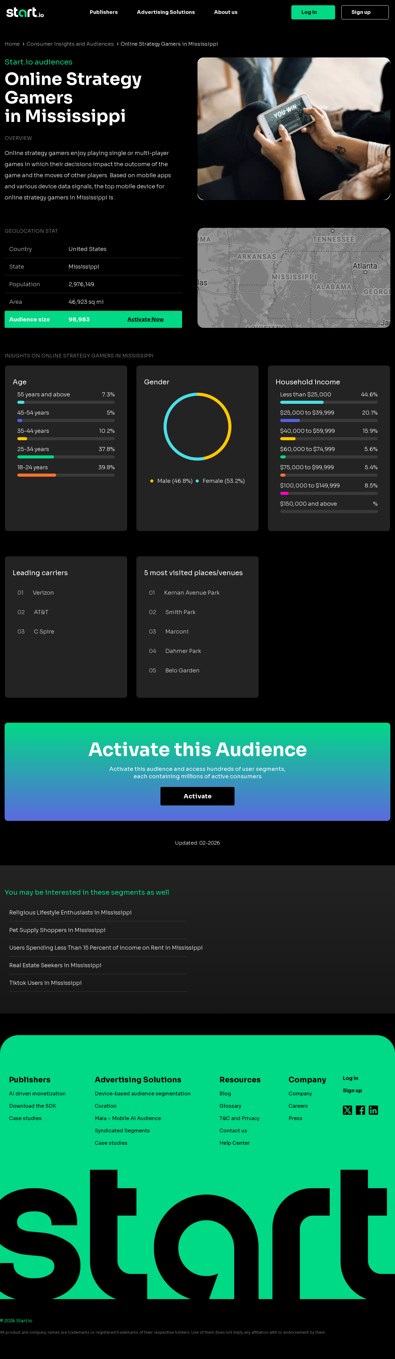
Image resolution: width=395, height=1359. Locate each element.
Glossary (230, 1106)
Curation (106, 1106)
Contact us (233, 1130)
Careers (298, 1106)
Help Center (234, 1143)
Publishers (104, 12)
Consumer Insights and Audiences (70, 44)
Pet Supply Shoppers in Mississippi (57, 930)
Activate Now (145, 319)
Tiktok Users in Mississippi (45, 983)
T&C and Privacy (239, 1118)
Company (305, 1080)
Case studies (25, 1118)
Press (295, 1118)
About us (226, 12)
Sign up (361, 12)
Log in (309, 12)
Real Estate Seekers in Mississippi (55, 965)
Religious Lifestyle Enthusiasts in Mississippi (70, 912)
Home (12, 44)
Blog (225, 1093)
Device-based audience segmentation (143, 1093)
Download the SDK (32, 1106)
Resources (240, 1080)
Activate (198, 796)
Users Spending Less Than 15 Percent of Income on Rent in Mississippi (106, 947)
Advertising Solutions (166, 12)
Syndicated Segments (122, 1130)
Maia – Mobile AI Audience (128, 1118)
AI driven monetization (37, 1093)
